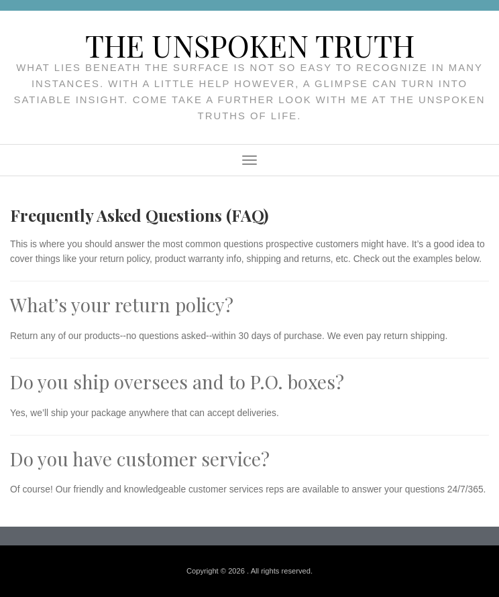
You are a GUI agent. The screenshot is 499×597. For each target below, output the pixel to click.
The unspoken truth (249, 45)
